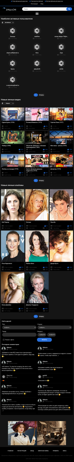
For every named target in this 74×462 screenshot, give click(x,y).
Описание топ (43, 380)
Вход (42, 4)
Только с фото (9, 339)
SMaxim (9, 347)
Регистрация (34, 4)
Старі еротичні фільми (37, 1)
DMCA (64, 450)
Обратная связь (43, 450)
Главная (10, 450)
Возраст (40, 331)
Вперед (41, 95)
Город (4, 331)
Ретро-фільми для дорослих (20, 1)
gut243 (45, 375)
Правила (56, 450)
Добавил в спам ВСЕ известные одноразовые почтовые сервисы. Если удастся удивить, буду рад (18, 354)
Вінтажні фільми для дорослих (54, 1)
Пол (3, 324)
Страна (39, 324)
